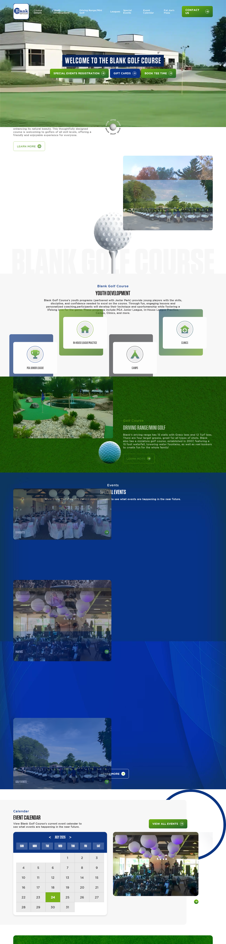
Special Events (127, 11)
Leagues (115, 11)
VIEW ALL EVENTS (168, 694)
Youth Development (61, 11)
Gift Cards (125, 73)
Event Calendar (148, 11)
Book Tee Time (159, 73)
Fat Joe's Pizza (169, 11)
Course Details (38, 11)
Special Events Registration (79, 73)
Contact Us (197, 12)
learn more (113, 644)
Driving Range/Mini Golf (90, 11)
